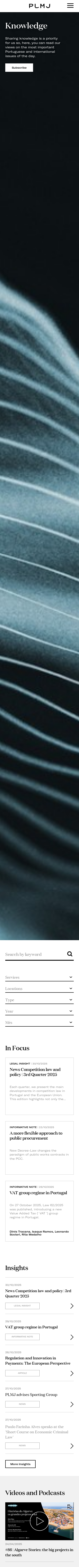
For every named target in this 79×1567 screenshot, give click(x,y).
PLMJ (39, 2)
